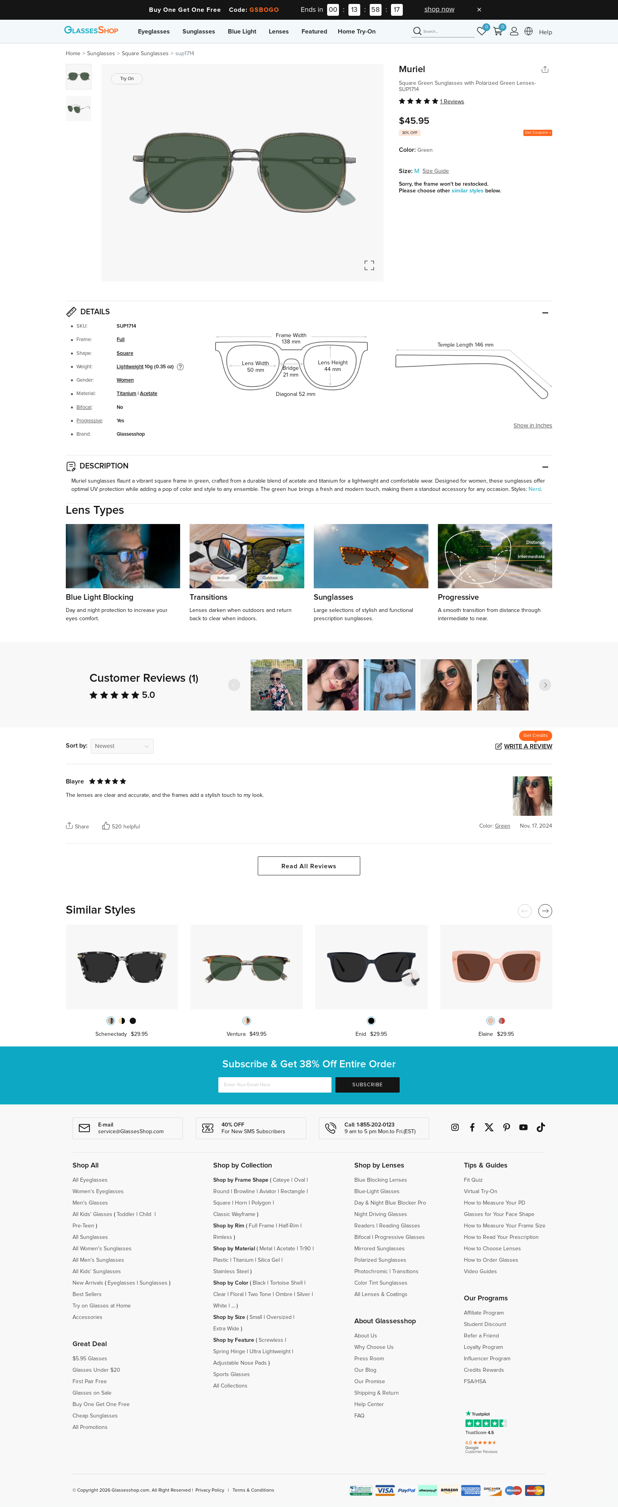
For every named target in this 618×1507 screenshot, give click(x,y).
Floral (237, 1294)
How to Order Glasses (491, 1260)
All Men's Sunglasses (98, 1260)
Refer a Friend (481, 1336)
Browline (244, 1191)
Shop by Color (230, 1283)
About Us (365, 1336)
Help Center (369, 1404)
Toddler (126, 1214)
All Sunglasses (90, 1237)
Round (221, 1191)
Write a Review (528, 746)
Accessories (87, 1317)
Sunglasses (198, 31)
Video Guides (480, 1271)
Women (125, 380)
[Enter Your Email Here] (274, 1085)
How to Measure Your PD (494, 1203)
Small (255, 1317)
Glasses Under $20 (96, 1370)
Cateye (281, 1180)
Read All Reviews (309, 866)
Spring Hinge (229, 1351)
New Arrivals (88, 1283)
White (220, 1306)
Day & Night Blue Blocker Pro (390, 1203)
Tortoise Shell (286, 1283)
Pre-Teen (83, 1226)
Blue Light (242, 31)
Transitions (405, 1271)
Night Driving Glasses (380, 1214)
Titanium (126, 393)
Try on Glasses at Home (102, 1306)
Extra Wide (226, 1329)
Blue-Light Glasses (377, 1191)
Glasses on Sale (92, 1393)
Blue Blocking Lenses (380, 1180)
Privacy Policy (209, 1490)
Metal (265, 1248)
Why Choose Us (374, 1347)
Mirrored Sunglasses (379, 1248)
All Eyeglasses (90, 1180)
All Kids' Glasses (92, 1214)
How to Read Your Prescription (501, 1237)
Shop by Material (234, 1248)
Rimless (222, 1237)
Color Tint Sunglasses (381, 1283)
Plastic (221, 1260)
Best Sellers (87, 1294)
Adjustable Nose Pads (240, 1363)
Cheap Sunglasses (95, 1416)
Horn (241, 1203)
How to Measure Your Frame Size (504, 1226)
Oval (299, 1180)
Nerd (535, 489)
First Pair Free (90, 1381)
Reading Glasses (399, 1226)
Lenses (279, 31)
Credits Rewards (484, 1370)
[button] (545, 685)
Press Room (369, 1359)
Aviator (267, 1191)
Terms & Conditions (253, 1490)
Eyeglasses (154, 31)
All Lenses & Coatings (381, 1294)
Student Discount (485, 1324)
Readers (364, 1226)
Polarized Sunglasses (380, 1260)
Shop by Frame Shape (240, 1180)
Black (259, 1283)
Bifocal (83, 407)
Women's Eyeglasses (98, 1191)
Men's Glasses (90, 1203)
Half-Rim (289, 1226)
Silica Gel (269, 1260)
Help (545, 32)
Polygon (261, 1203)
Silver (303, 1294)
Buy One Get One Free (101, 1404)
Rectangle (293, 1191)
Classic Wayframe (234, 1214)
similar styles (468, 191)
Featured (314, 31)
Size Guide (436, 171)
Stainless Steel (231, 1271)
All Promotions (90, 1427)
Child (146, 1214)
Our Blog (365, 1370)
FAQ (359, 1416)
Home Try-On (357, 31)
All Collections (230, 1386)
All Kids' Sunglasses (97, 1271)
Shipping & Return (376, 1393)
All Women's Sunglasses (102, 1248)
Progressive (89, 420)
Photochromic (371, 1271)
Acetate (148, 393)
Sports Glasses (231, 1374)
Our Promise (369, 1381)
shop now (439, 9)
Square (125, 353)
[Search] (443, 31)
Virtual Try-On (480, 1191)
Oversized (279, 1317)
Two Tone (259, 1294)
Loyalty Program (483, 1347)
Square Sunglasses (145, 53)
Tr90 (305, 1248)
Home (73, 53)
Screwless (271, 1340)
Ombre (283, 1294)
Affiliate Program (484, 1313)
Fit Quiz (473, 1180)
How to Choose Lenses (492, 1248)
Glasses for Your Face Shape (499, 1214)
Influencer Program (487, 1359)
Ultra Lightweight (269, 1351)
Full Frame (261, 1226)
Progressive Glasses (400, 1237)
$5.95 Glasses (90, 1359)
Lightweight (130, 366)
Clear (219, 1294)
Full (121, 339)
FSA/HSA (475, 1381)
